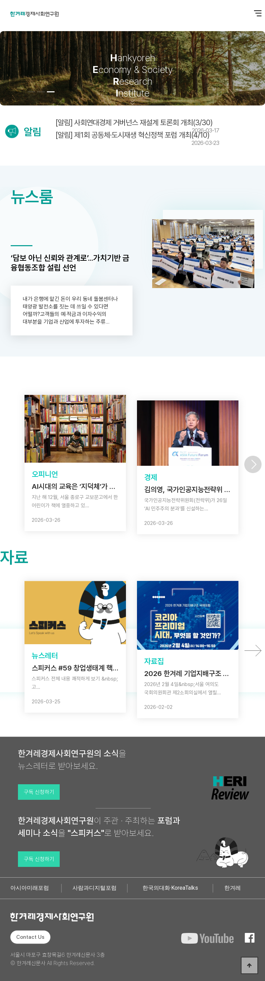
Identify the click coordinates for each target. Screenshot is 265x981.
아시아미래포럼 (29, 888)
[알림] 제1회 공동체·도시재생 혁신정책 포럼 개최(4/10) (137, 138)
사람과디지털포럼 (94, 888)
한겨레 (232, 888)
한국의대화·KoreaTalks (170, 888)
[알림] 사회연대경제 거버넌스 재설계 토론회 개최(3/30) (137, 126)
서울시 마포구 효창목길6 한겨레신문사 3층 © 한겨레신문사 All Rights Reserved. (57, 959)
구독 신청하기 (39, 792)
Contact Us (30, 937)
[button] (31, 91)
